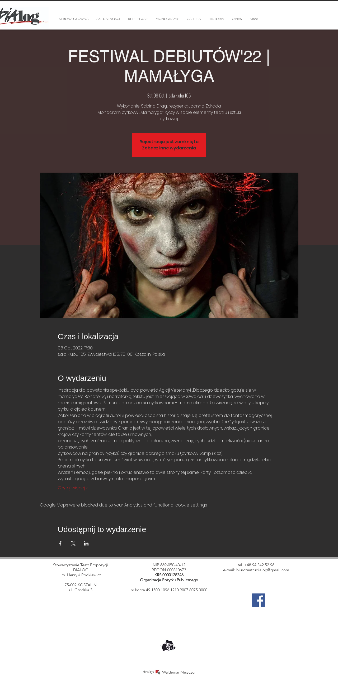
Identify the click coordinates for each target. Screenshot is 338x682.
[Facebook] (258, 600)
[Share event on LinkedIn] (86, 543)
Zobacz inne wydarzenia (169, 148)
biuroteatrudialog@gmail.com (262, 569)
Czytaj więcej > (73, 488)
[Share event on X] (73, 543)
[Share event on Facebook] (60, 543)
